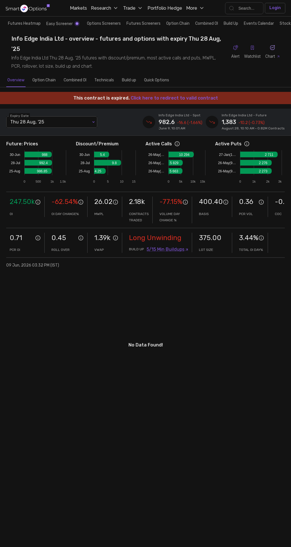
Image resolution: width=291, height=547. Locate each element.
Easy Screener (62, 23)
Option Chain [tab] (44, 80)
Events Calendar (259, 23)
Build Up (231, 23)
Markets (78, 8)
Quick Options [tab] (156, 80)
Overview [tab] (16, 80)
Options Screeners (104, 23)
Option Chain (178, 23)
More (195, 8)
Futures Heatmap (24, 23)
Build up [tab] (129, 80)
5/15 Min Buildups (167, 249)
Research (105, 8)
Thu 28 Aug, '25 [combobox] (27, 122)
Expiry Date (20, 115)
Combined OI (206, 23)
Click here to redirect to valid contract (174, 98)
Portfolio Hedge (164, 8)
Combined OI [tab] (75, 80)
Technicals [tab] (104, 80)
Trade (133, 8)
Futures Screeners (143, 23)
